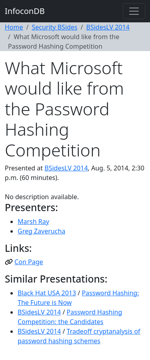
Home (14, 27)
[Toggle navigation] (134, 11)
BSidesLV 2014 (108, 27)
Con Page (28, 261)
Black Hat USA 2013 (47, 293)
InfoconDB (25, 11)
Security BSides (54, 27)
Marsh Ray (33, 221)
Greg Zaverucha (41, 231)
